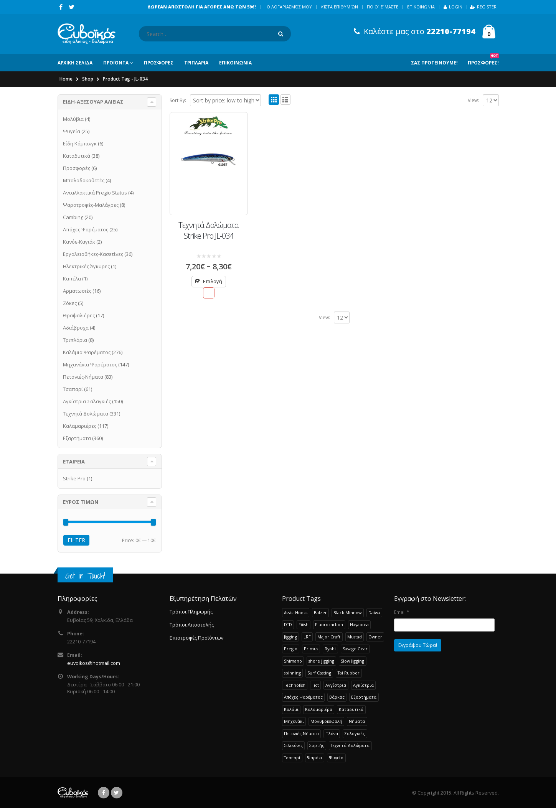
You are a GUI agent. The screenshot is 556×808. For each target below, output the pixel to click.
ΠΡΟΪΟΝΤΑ (116, 62)
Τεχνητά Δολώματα (85, 413)
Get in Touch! (85, 575)
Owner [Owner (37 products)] (375, 637)
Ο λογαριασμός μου (289, 7)
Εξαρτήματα (77, 438)
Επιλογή (212, 281)
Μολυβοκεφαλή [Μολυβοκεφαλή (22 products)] (326, 721)
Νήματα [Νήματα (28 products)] (357, 721)
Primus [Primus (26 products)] (311, 648)
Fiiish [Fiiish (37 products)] (304, 624)
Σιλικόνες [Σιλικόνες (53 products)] (293, 745)
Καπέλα (72, 278)
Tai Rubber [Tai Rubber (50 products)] (349, 673)
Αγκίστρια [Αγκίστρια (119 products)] (363, 685)
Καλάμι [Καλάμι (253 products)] (291, 709)
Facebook (103, 792)
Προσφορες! (483, 60)
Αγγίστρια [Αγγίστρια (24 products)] (335, 685)
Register (483, 7)
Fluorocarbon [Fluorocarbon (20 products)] (329, 624)
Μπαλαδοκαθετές (83, 180)
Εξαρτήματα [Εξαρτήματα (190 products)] (363, 697)
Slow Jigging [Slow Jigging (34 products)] (352, 661)
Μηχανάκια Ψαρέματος (90, 364)
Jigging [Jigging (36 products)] (290, 637)
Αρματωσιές (77, 290)
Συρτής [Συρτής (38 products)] (316, 745)
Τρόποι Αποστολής (192, 625)
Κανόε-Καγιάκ (79, 241)
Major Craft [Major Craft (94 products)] (328, 637)
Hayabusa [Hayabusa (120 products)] (359, 624)
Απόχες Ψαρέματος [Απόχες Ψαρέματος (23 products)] (303, 697)
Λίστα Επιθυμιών (339, 7)
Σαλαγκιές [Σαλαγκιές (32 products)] (355, 733)
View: (473, 100)
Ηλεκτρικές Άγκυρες (86, 266)
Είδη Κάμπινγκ (80, 143)
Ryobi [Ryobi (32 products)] (330, 648)
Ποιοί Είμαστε (382, 7)
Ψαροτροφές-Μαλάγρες (91, 204)
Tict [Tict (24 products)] (315, 685)
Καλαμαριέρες (79, 425)
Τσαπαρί (73, 389)
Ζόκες (70, 303)
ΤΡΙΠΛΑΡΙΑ (196, 62)
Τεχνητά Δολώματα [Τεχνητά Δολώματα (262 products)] (350, 745)
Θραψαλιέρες (79, 315)
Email (401, 612)
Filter (76, 540)
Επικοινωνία (421, 7)
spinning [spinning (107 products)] (292, 673)
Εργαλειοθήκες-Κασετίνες (93, 254)
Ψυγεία (71, 131)
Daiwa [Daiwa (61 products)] (374, 612)
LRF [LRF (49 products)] (307, 637)
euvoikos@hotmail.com (93, 663)
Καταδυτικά (76, 155)
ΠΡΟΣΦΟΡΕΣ (158, 62)
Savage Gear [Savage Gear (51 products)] (355, 648)
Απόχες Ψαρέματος (85, 229)
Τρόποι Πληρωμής (191, 611)
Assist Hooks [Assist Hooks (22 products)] (295, 612)
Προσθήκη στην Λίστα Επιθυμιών (208, 292)
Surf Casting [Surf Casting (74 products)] (319, 673)
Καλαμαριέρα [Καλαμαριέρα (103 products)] (318, 709)
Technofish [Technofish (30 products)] (294, 685)
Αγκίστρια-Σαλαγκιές (87, 401)
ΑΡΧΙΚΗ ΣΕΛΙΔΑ (75, 62)
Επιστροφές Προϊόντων (196, 638)
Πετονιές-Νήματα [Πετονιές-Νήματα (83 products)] (301, 733)
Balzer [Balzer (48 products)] (320, 612)
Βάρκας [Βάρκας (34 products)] (337, 697)
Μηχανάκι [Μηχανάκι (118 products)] (294, 721)
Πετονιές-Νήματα (83, 376)
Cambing (73, 217)
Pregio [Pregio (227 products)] (290, 648)
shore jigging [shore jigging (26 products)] (321, 661)
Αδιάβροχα (76, 327)
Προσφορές (76, 168)
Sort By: (178, 100)
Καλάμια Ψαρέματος (87, 352)
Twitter (116, 792)
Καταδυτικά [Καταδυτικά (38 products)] (351, 709)
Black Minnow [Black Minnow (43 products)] (347, 612)
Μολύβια (73, 118)
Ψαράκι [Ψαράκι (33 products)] (314, 757)
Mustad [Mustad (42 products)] (354, 637)
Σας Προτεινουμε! (434, 62)
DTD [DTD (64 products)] (288, 624)
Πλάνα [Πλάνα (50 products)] (331, 733)
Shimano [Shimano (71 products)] (293, 661)
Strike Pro (74, 478)
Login (453, 7)
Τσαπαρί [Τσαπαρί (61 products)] (292, 757)
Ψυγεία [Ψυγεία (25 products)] (336, 757)
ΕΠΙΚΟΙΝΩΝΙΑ (235, 62)
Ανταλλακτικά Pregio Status (95, 192)
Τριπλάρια (75, 339)
